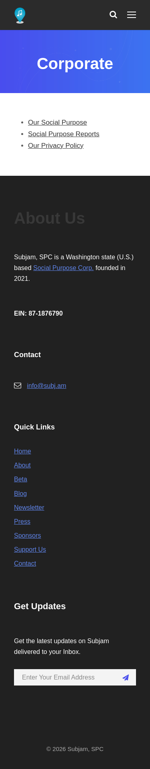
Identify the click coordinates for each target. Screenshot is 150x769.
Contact (25, 563)
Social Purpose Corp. (63, 267)
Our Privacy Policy (56, 145)
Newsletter (29, 507)
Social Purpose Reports (64, 134)
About (22, 465)
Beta (20, 479)
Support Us (30, 549)
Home (22, 451)
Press (22, 521)
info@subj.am (46, 385)
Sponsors (27, 535)
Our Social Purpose (57, 122)
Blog (20, 493)
